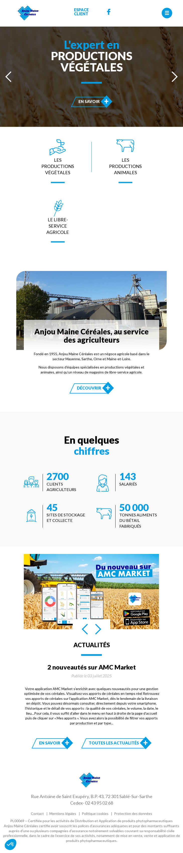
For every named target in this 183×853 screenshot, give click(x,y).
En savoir (94, 101)
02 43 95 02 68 (99, 803)
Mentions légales (62, 813)
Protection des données (133, 813)
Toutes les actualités (114, 742)
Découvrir (94, 387)
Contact (37, 813)
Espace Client (81, 12)
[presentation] (9, 76)
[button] (11, 844)
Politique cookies (95, 813)
